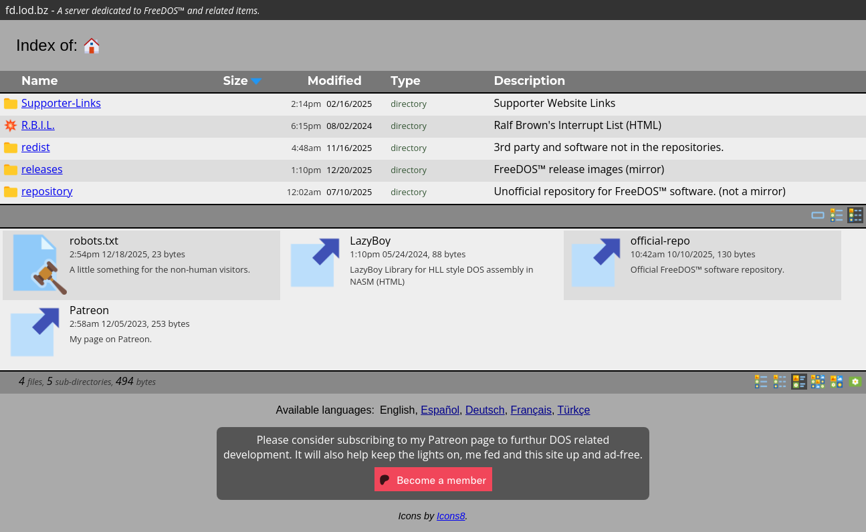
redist (35, 147)
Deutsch (485, 410)
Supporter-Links (61, 103)
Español (440, 410)
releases (42, 169)
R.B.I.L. (38, 125)
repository (46, 191)
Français (531, 410)
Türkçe (574, 410)
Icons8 (451, 516)
